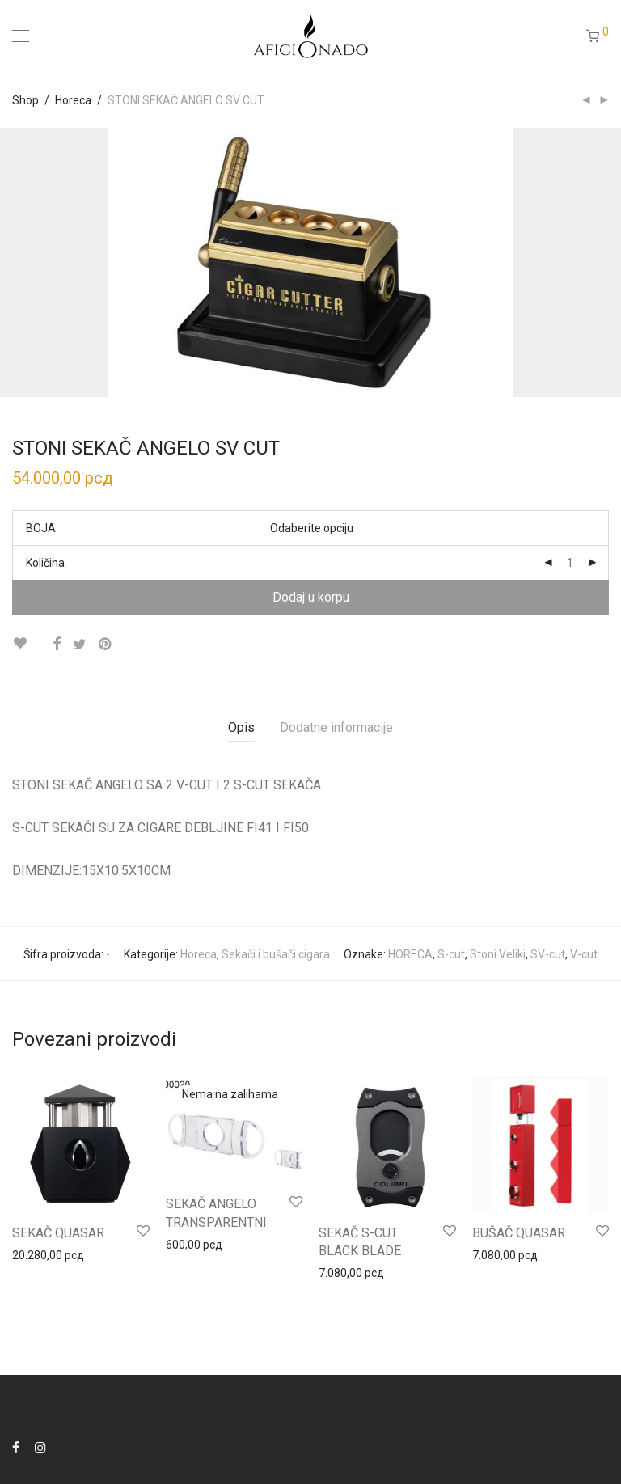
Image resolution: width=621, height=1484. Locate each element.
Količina (45, 562)
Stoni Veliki (498, 954)
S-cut (451, 954)
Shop (25, 100)
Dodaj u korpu (310, 597)
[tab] (241, 728)
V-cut (584, 954)
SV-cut (547, 954)
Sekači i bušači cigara (276, 954)
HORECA (410, 954)
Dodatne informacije (336, 727)
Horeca (73, 100)
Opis (241, 727)
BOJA (41, 528)
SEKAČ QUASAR (58, 1233)
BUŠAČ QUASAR (518, 1233)
